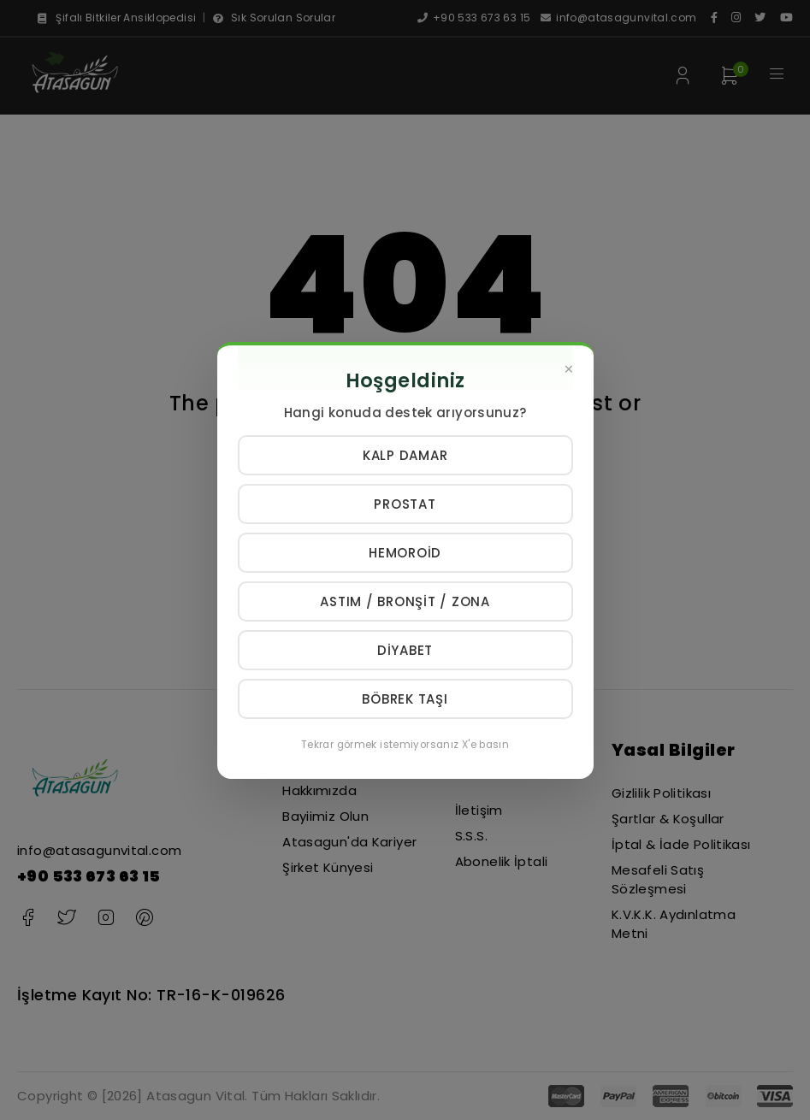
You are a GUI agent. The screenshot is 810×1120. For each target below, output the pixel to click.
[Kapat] (570, 369)
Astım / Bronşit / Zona (405, 601)
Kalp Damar (405, 455)
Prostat (404, 504)
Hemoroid (405, 553)
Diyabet (405, 650)
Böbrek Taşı (404, 699)
